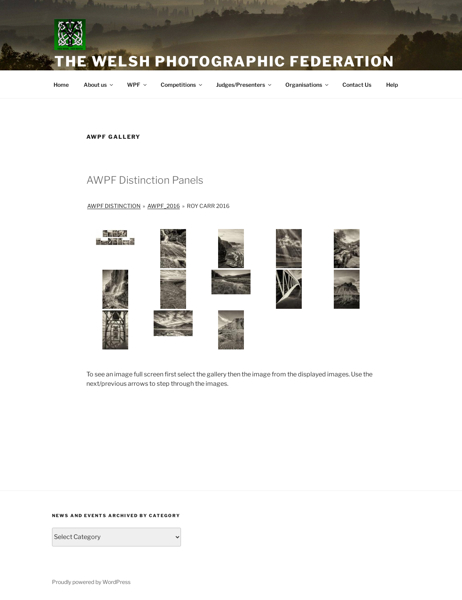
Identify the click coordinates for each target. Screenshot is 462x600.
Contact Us (356, 84)
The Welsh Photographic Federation (224, 61)
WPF (137, 84)
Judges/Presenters (244, 84)
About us (99, 84)
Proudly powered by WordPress (91, 582)
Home (61, 84)
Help (392, 84)
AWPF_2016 (163, 205)
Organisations (307, 84)
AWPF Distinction (114, 205)
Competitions (182, 84)
